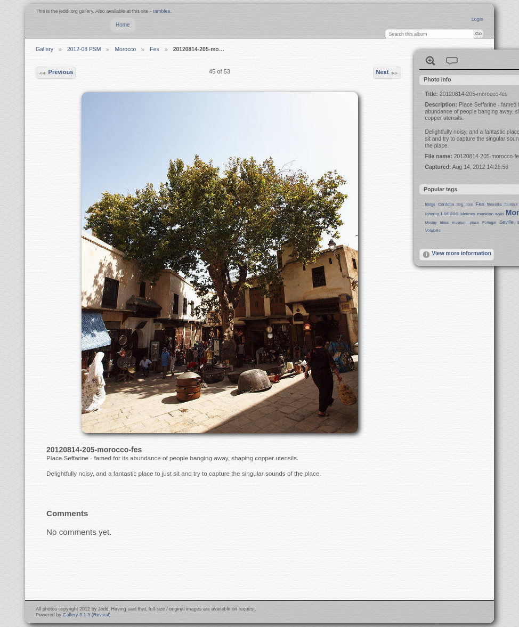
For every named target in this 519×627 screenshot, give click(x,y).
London (449, 213)
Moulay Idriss (437, 222)
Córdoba (446, 204)
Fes (154, 49)
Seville (506, 222)
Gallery (44, 49)
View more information (456, 254)
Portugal (489, 222)
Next (387, 73)
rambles (161, 11)
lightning (432, 214)
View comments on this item (452, 61)
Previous (55, 73)
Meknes (467, 213)
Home (123, 25)
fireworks (494, 204)
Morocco (125, 49)
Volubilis (432, 230)
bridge (430, 204)
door (469, 204)
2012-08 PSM (84, 49)
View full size (430, 61)
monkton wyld (490, 213)
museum (459, 222)
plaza (474, 222)
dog (460, 204)
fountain (511, 204)
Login (477, 19)
